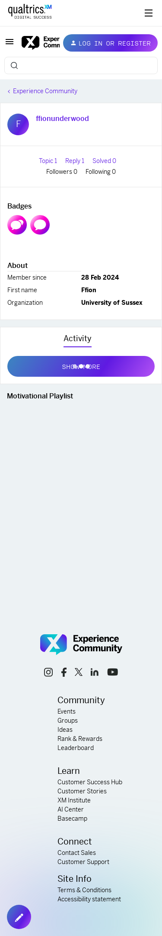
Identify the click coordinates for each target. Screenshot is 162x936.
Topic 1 (48, 161)
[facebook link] (64, 673)
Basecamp (72, 818)
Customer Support (83, 862)
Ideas (65, 730)
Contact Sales (76, 853)
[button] (9, 45)
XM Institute (74, 800)
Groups (67, 720)
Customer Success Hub (89, 782)
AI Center (70, 809)
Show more (81, 365)
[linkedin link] (94, 673)
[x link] (79, 673)
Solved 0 (104, 161)
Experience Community (45, 91)
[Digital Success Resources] (148, 13)
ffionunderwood (62, 118)
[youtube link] (112, 673)
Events (66, 711)
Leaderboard (75, 748)
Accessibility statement (89, 899)
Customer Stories (82, 791)
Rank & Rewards (79, 739)
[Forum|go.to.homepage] (35, 43)
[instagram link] (48, 673)
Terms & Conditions (84, 890)
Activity (78, 338)
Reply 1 (75, 161)
